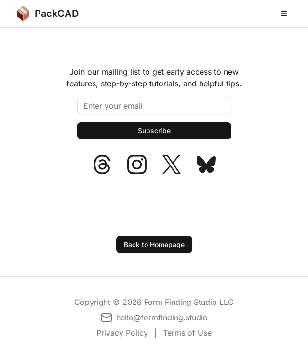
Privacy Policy (122, 333)
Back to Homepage (154, 244)
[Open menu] (284, 13)
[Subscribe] (154, 130)
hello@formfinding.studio (162, 317)
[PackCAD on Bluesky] (206, 164)
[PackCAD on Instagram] (137, 164)
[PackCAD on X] (171, 164)
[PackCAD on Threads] (102, 164)
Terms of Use (187, 333)
